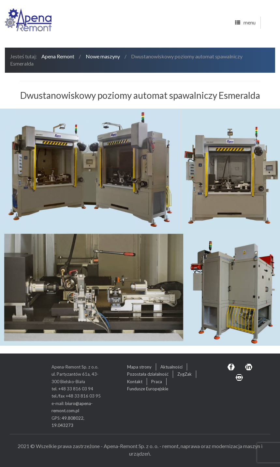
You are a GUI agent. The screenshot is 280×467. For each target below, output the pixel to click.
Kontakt (134, 381)
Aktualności (171, 366)
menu (245, 22)
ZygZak (184, 374)
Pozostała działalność (148, 374)
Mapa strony (139, 366)
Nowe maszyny (103, 56)
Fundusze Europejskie (147, 388)
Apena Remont (57, 56)
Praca (156, 381)
